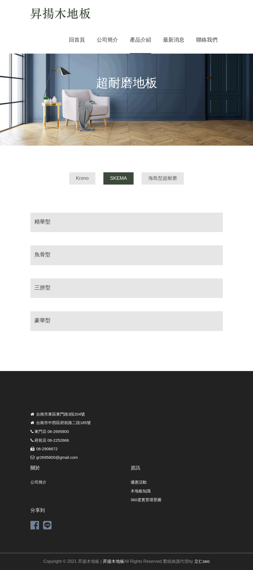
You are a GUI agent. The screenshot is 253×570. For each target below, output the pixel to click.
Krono (82, 178)
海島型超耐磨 (162, 178)
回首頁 (77, 40)
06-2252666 (58, 440)
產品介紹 (140, 40)
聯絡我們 (206, 40)
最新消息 (173, 40)
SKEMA (118, 178)
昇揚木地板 (113, 561)
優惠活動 (139, 482)
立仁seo (202, 561)
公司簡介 (107, 40)
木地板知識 (141, 491)
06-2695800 (58, 431)
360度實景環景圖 (146, 499)
